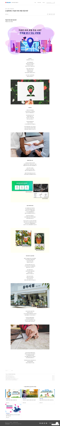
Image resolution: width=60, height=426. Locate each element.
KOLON (7, 423)
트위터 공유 (52, 14)
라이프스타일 (12, 8)
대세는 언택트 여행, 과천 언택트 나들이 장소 (10, 377)
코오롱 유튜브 (42, 423)
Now (35, 2)
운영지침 (11, 422)
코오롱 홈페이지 (40, 423)
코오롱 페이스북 (44, 423)
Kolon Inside (39, 2)
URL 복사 (54, 14)
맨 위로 (57, 423)
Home (6, 8)
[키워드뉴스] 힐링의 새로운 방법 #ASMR (10, 376)
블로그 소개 (6, 422)
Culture (44, 2)
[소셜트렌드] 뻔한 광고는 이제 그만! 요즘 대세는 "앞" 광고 (12, 378)
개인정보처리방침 (15, 422)
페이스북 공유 (48, 14)
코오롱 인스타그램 (46, 423)
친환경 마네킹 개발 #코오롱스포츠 (9, 375)
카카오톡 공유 (50, 14)
